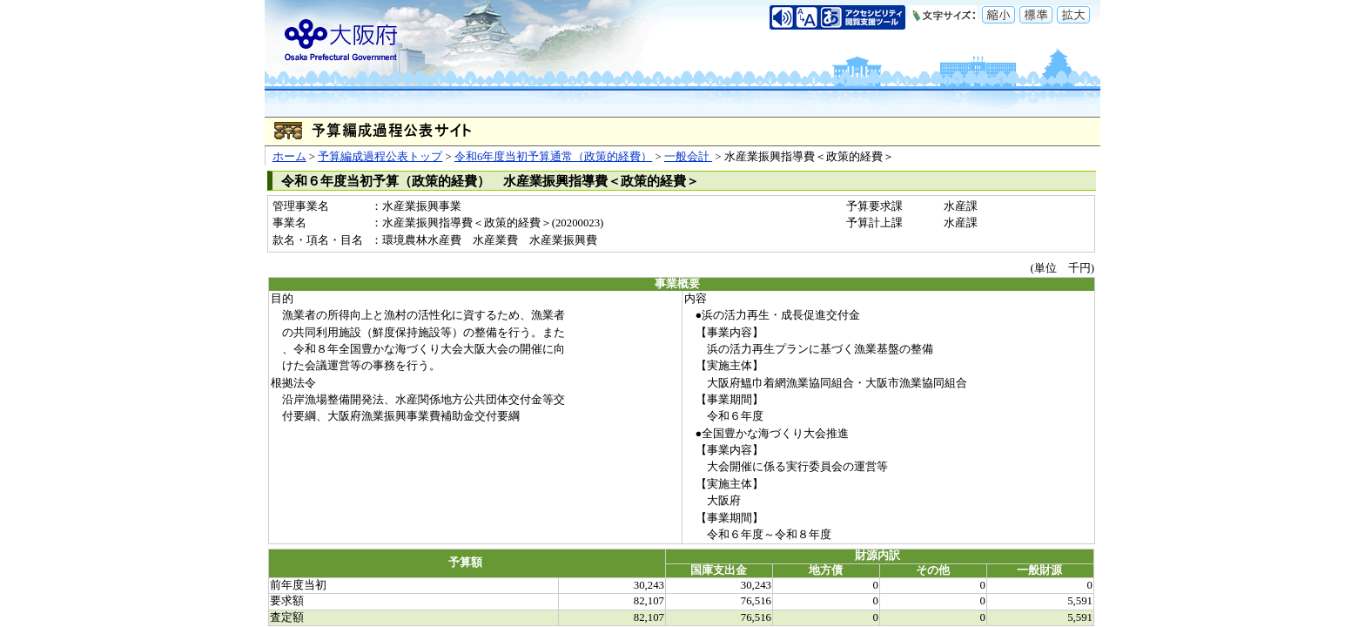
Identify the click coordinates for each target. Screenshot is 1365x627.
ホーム (289, 157)
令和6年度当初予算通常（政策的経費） (553, 157)
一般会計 (688, 157)
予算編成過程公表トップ (380, 157)
